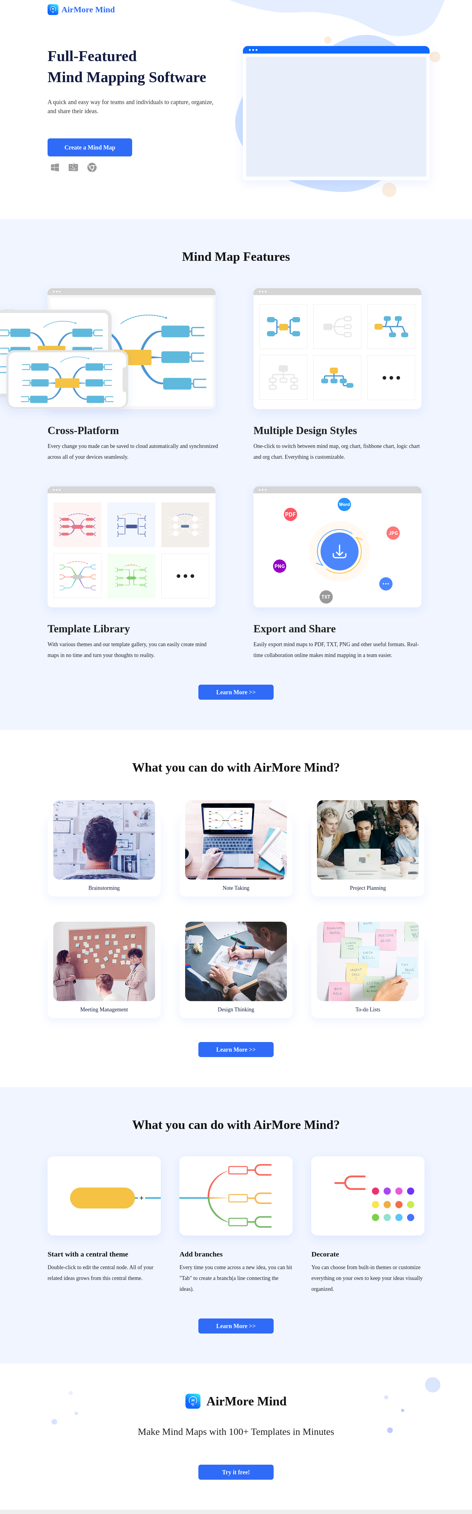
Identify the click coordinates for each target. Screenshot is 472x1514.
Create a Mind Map (89, 147)
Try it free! (236, 1472)
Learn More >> (236, 692)
